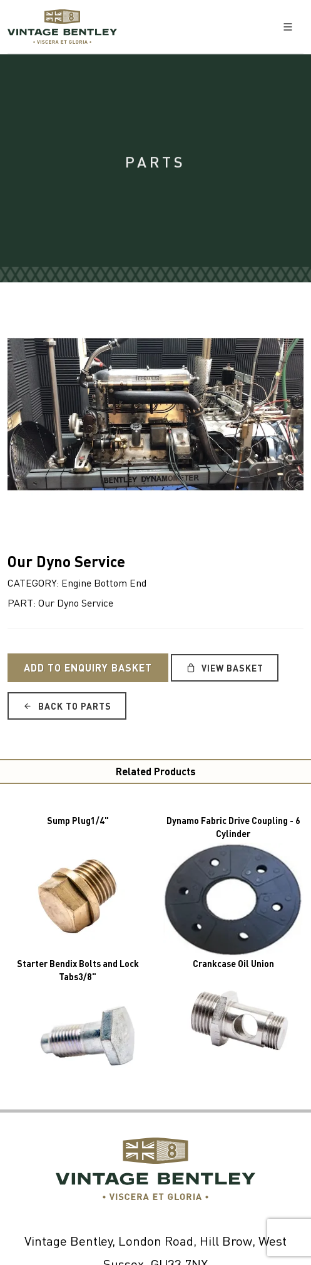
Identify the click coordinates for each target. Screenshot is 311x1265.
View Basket (224, 667)
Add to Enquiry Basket (88, 667)
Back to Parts (67, 705)
